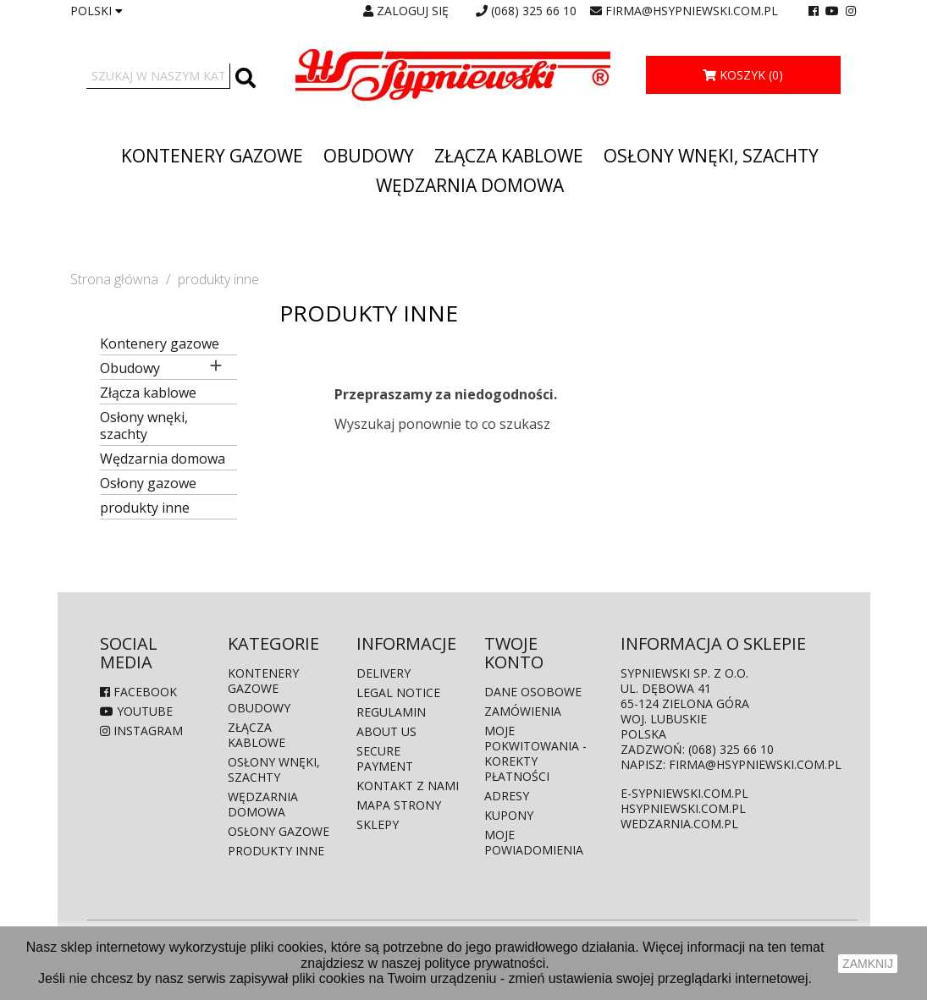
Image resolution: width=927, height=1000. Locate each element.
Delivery (383, 673)
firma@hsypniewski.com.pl (691, 11)
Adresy (506, 796)
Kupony (508, 815)
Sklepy (377, 824)
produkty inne (145, 508)
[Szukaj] (158, 76)
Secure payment (384, 758)
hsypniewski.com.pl (683, 808)
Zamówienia (522, 711)
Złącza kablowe (508, 156)
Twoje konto (514, 652)
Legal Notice (398, 692)
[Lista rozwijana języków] (96, 11)
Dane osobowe (533, 692)
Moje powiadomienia (533, 842)
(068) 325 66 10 (534, 11)
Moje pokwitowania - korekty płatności (535, 753)
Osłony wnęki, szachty (711, 156)
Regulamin (391, 712)
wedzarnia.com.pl (679, 824)
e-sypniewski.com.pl (684, 793)
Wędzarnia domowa (470, 185)
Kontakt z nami (407, 785)
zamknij (867, 963)
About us (386, 731)
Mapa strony (398, 805)
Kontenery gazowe (212, 156)
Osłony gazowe (148, 483)
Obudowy (368, 156)
